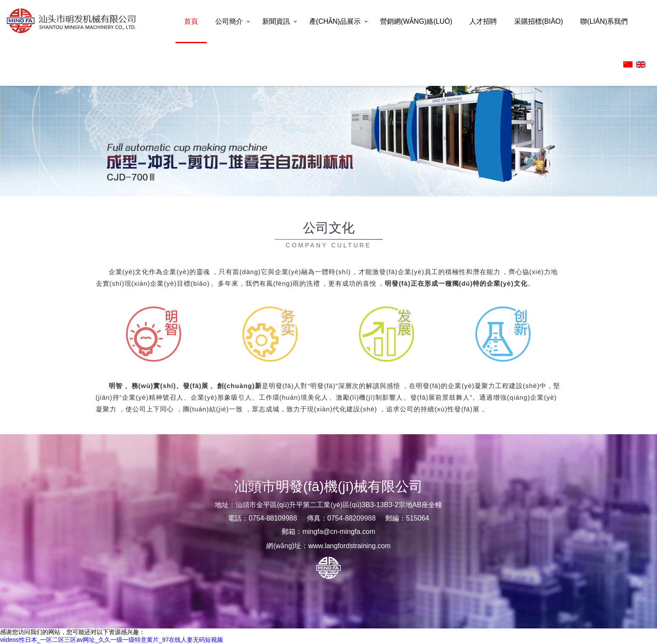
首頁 (191, 21)
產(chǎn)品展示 (335, 21)
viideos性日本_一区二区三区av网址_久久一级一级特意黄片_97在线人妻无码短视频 (111, 639)
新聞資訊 (276, 21)
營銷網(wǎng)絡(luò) (416, 21)
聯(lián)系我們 (604, 21)
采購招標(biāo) (538, 21)
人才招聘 (483, 21)
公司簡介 (229, 21)
